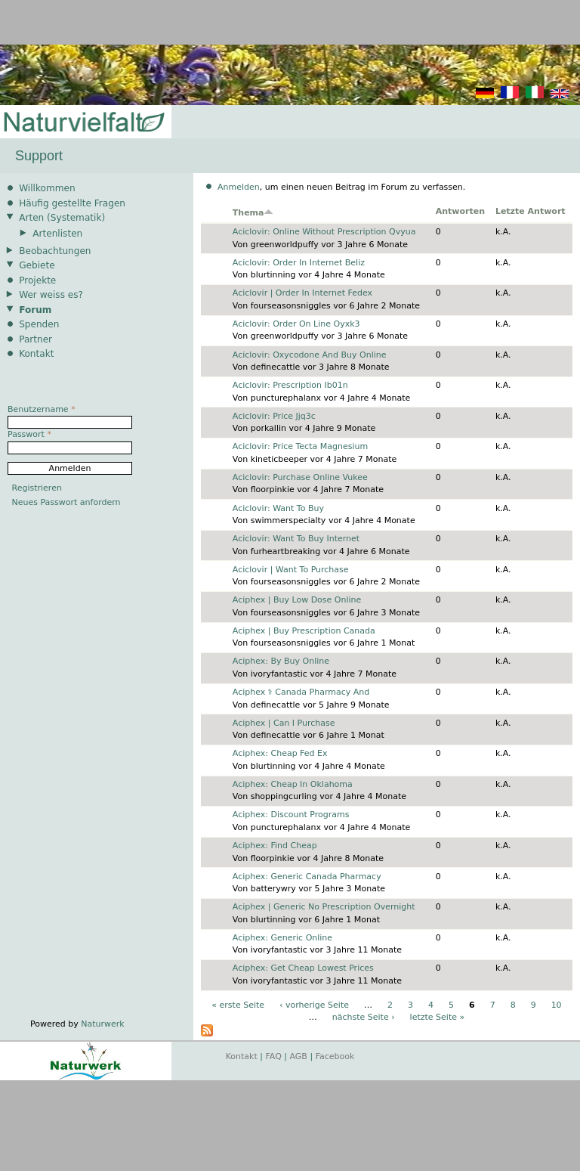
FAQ (274, 1056)
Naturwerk (102, 1024)
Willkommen (47, 188)
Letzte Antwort (530, 211)
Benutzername (42, 409)
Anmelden (239, 187)
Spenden (39, 324)
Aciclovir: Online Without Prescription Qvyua (324, 232)
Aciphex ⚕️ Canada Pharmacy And (301, 692)
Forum (35, 310)
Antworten (460, 211)
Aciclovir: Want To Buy (278, 508)
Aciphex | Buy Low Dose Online (297, 600)
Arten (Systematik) (62, 217)
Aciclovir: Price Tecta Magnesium (300, 446)
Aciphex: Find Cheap (275, 845)
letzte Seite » (437, 1017)
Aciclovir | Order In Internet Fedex (302, 293)
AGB (298, 1056)
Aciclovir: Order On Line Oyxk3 (296, 324)
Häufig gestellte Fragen (72, 203)
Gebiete (36, 265)
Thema (253, 213)
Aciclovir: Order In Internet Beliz (299, 263)
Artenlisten (57, 233)
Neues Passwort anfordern (66, 502)
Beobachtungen (55, 251)
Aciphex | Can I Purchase (284, 723)
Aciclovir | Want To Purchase (291, 570)
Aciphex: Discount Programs (291, 814)
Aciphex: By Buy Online (281, 661)
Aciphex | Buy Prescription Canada (304, 631)
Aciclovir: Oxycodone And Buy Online (310, 355)
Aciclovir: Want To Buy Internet (296, 539)
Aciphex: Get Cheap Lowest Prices (303, 968)
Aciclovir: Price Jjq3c (274, 416)
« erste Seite (237, 1005)
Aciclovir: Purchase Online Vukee (300, 477)
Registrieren (37, 488)
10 (556, 1005)
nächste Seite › (363, 1017)
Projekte (37, 280)
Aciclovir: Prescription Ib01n (290, 385)
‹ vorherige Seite (314, 1005)
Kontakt (36, 354)
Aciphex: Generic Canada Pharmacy (307, 876)
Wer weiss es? (51, 295)
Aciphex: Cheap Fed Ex (280, 753)
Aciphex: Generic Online (282, 938)
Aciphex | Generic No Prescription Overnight (324, 907)
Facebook (335, 1056)
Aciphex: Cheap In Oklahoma (293, 784)
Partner (35, 339)
